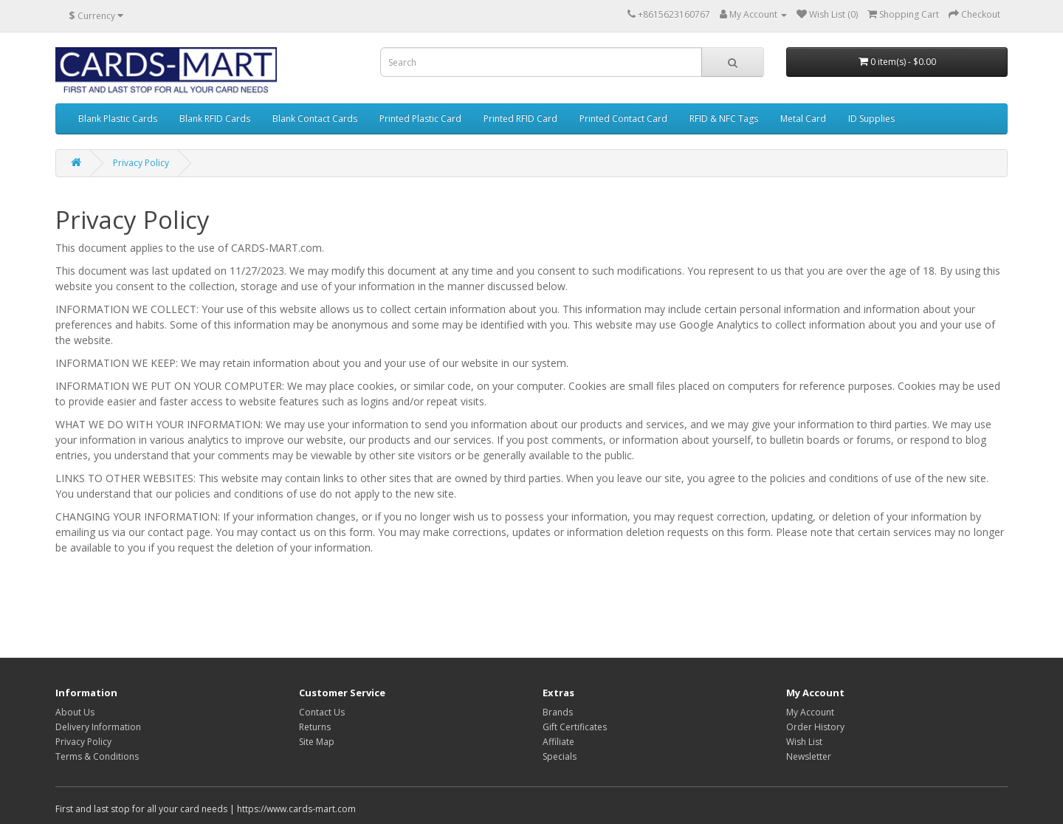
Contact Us (322, 712)
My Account (810, 712)
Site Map (316, 741)
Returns (315, 727)
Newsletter (808, 756)
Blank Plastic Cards (117, 118)
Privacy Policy (141, 163)
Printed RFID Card (520, 118)
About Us (74, 712)
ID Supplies (871, 118)
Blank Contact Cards (314, 118)
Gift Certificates (575, 727)
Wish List (804, 741)
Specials (560, 756)
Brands (558, 712)
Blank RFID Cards (214, 118)
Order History (815, 727)
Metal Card (803, 118)
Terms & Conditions (97, 756)
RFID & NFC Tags (723, 118)
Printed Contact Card (623, 118)
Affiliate (558, 741)
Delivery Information (98, 727)
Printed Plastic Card (420, 118)
